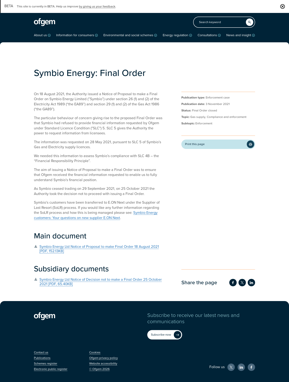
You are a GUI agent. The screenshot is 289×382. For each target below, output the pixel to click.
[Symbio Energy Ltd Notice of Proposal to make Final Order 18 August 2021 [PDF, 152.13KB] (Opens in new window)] (98, 249)
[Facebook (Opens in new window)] (251, 367)
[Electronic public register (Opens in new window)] (50, 369)
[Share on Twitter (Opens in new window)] (242, 282)
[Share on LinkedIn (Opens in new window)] (251, 282)
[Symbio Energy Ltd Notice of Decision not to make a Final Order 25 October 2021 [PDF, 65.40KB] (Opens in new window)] (98, 281)
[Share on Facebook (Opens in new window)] (233, 282)
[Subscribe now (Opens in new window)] (164, 334)
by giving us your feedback (97, 6)
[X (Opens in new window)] (231, 367)
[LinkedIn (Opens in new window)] (241, 367)
